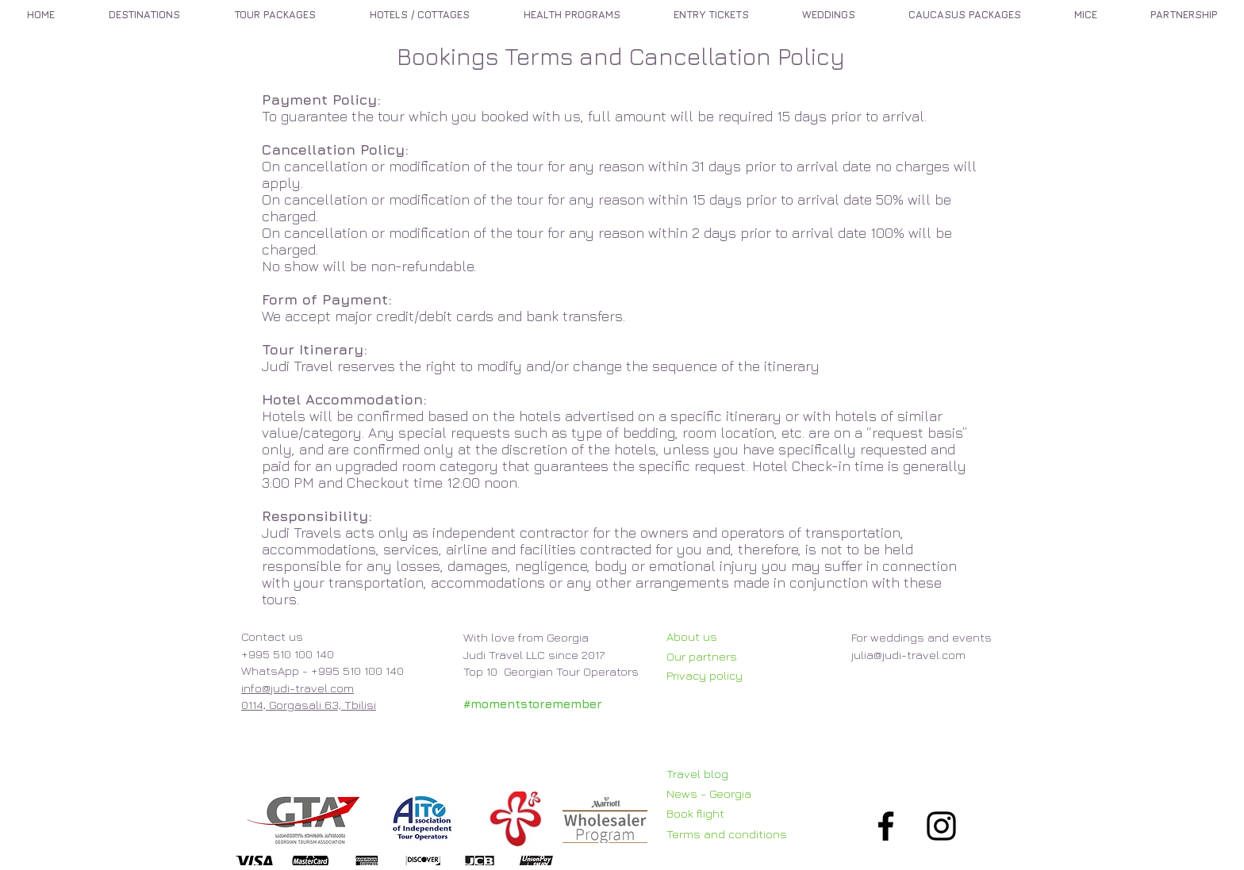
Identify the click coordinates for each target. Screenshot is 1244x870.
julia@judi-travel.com (908, 654)
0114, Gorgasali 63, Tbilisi (308, 704)
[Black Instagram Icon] (941, 826)
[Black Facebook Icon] (885, 826)
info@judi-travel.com (297, 688)
